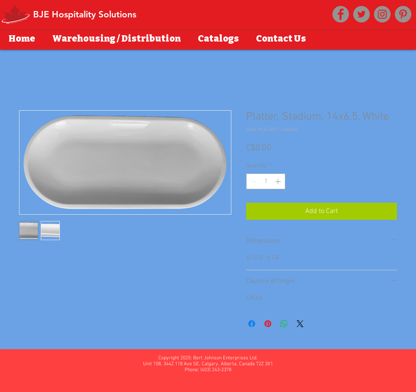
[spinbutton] (265, 181)
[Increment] (278, 181)
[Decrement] (252, 181)
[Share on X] (300, 324)
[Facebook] (340, 14)
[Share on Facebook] (252, 324)
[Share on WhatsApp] (284, 324)
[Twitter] (361, 14)
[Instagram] (382, 14)
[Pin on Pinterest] (268, 324)
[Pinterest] (403, 14)
